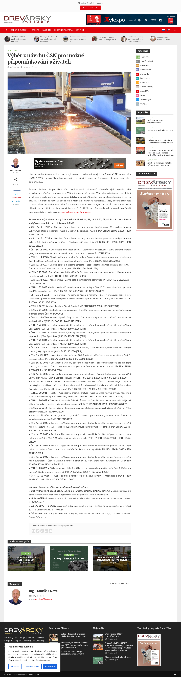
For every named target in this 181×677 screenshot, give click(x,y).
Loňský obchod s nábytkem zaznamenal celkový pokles (112, 558)
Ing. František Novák (15, 171)
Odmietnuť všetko (32, 666)
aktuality (12, 50)
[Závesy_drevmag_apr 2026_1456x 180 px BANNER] (80, 165)
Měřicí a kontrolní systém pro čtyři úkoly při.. (20, 39)
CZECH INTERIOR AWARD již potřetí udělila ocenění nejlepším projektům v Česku (160, 152)
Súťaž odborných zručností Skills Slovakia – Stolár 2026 (73, 638)
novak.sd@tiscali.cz (43, 599)
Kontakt (80, 30)
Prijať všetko (50, 666)
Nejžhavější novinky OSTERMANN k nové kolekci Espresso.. (164, 39)
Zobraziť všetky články (119, 584)
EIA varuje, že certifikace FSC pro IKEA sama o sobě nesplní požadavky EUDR (74, 648)
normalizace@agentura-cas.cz (76, 212)
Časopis (35, 30)
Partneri (46, 30)
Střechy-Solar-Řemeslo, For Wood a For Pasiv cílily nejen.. (78, 39)
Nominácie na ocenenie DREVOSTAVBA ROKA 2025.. (107, 39)
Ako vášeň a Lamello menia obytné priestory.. (137, 39)
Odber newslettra (63, 30)
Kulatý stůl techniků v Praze (69, 558)
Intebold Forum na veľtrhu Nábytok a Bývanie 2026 (159, 164)
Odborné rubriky (19, 30)
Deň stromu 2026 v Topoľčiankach (26, 558)
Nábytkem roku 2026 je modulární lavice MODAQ (72, 656)
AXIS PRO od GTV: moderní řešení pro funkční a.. (47, 39)
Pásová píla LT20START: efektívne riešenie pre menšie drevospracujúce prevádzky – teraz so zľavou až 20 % (119, 650)
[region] (32, 657)
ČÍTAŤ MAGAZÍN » (90, 8)
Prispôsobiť (15, 666)
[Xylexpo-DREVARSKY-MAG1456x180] (131, 19)
